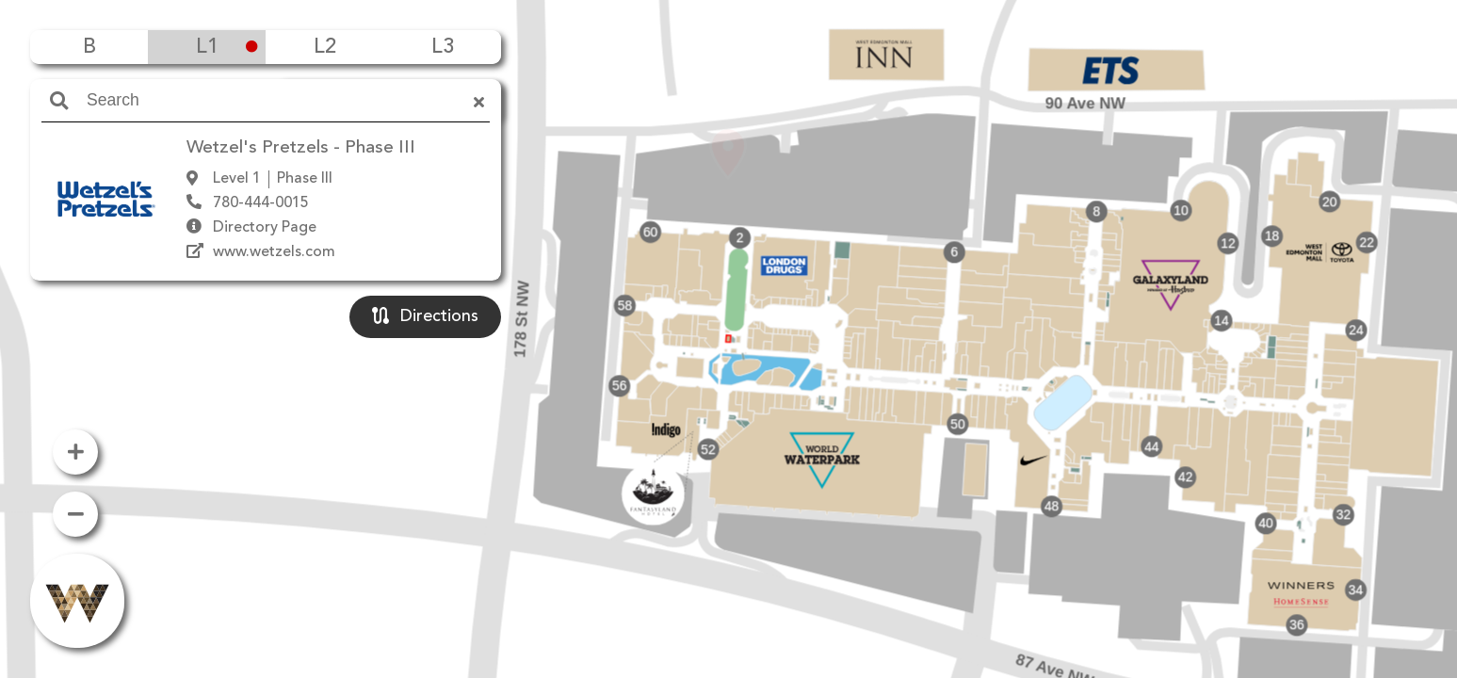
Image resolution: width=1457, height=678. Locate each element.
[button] (728, 311)
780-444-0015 (261, 203)
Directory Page (264, 227)
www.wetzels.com (274, 252)
